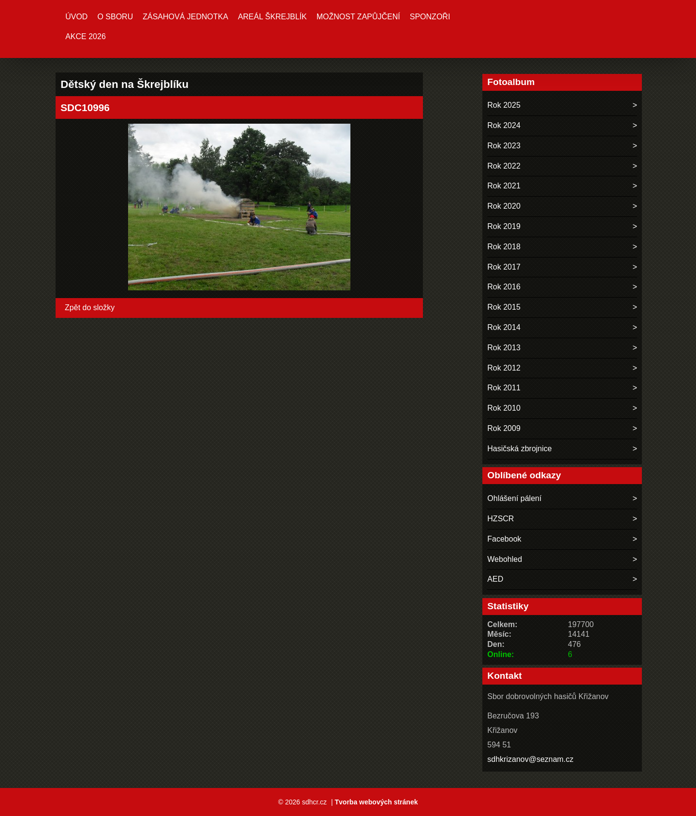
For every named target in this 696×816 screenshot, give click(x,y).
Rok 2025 (504, 105)
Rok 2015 (504, 307)
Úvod (76, 17)
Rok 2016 (504, 287)
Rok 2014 (504, 327)
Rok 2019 (504, 226)
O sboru (115, 17)
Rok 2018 (504, 247)
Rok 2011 (504, 388)
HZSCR (500, 519)
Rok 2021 (504, 186)
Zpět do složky (90, 307)
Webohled (504, 559)
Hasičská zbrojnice (519, 448)
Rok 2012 (504, 368)
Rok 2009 (504, 428)
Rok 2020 (504, 206)
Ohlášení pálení (514, 498)
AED (495, 579)
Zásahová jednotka (185, 17)
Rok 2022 (504, 166)
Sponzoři (430, 17)
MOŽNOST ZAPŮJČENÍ (358, 17)
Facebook (504, 539)
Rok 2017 (504, 267)
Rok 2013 (504, 348)
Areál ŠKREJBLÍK (272, 17)
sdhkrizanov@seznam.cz (530, 759)
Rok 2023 (504, 146)
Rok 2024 (504, 125)
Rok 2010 (504, 408)
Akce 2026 (85, 36)
